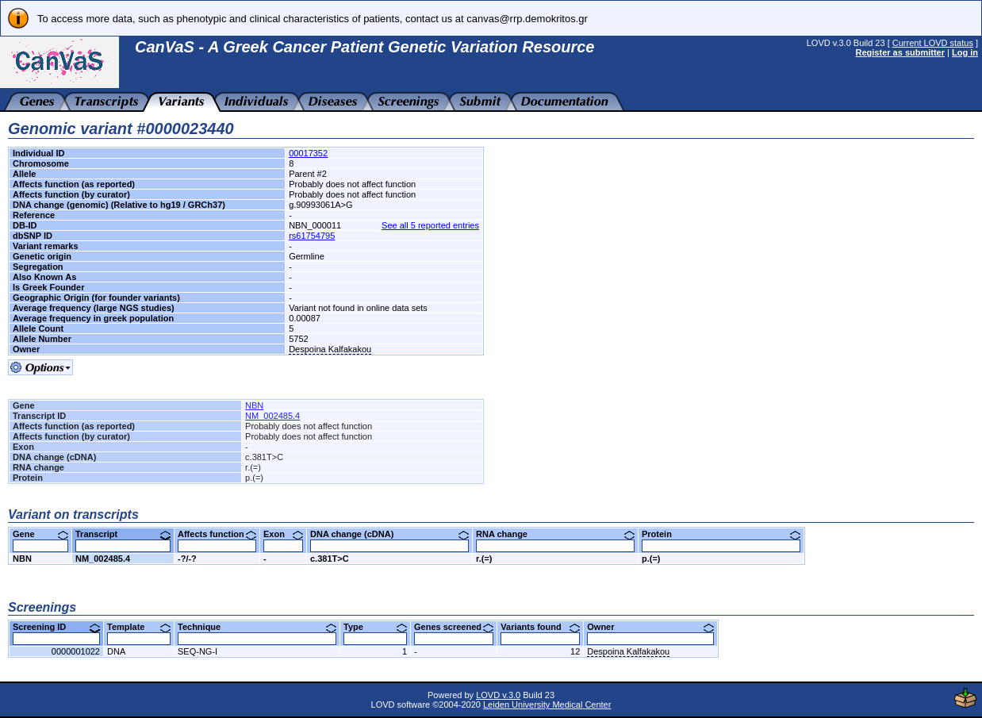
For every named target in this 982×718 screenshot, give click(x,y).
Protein (721, 534)
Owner (650, 627)
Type (375, 627)
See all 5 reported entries (430, 225)
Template (139, 627)
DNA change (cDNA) (389, 534)
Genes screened (453, 627)
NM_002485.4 (272, 415)
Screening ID (56, 627)
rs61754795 (312, 235)
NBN (254, 405)
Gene (40, 534)
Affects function (217, 534)
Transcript (123, 534)
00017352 (308, 153)
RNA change (555, 534)
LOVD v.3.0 (498, 695)
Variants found (540, 627)
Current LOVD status (932, 43)
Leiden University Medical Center (547, 704)
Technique (257, 627)
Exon (283, 534)
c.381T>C (329, 558)
